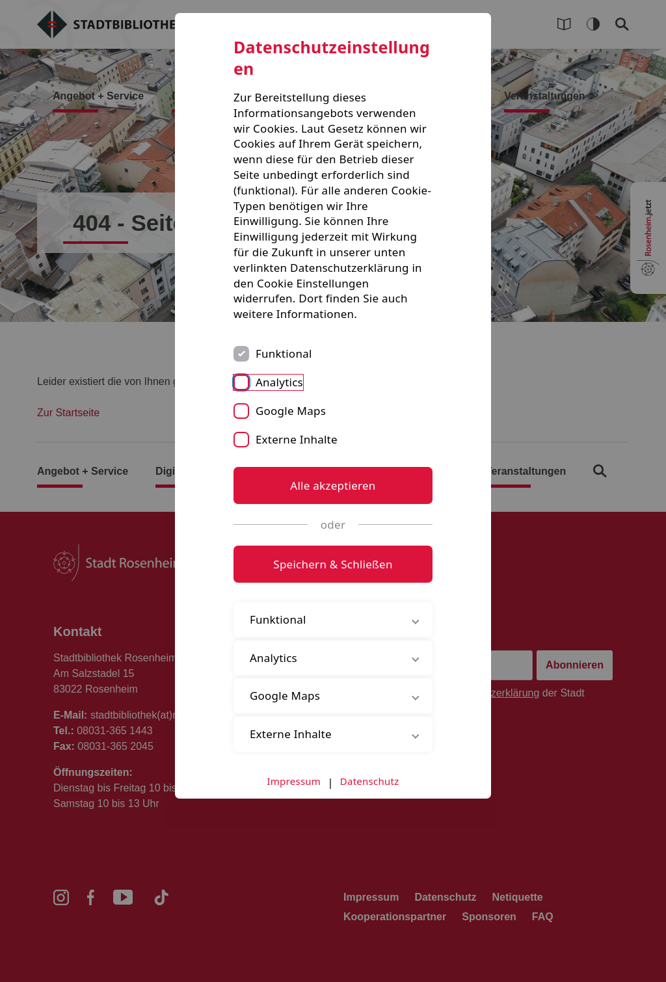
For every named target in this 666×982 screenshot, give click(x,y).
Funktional (284, 353)
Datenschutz (369, 781)
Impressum (294, 781)
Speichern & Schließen (332, 564)
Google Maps (291, 410)
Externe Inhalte (297, 439)
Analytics (279, 382)
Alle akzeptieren (332, 485)
